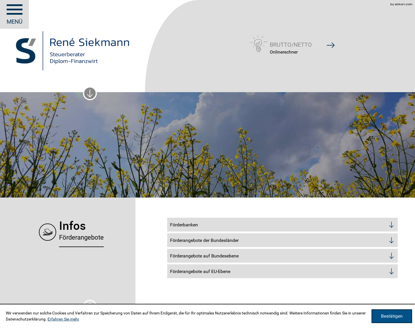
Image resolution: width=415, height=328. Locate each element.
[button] (291, 43)
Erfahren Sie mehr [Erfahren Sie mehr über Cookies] (63, 319)
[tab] (282, 225)
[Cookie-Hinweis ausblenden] (391, 316)
